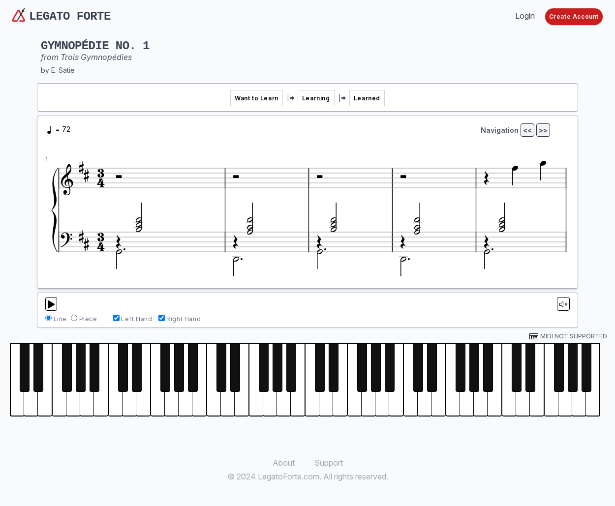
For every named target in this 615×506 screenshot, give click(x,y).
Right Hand (183, 319)
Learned (367, 98)
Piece (88, 319)
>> (543, 130)
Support (328, 463)
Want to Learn (256, 98)
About (284, 463)
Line (60, 319)
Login (525, 16)
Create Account (574, 16)
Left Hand (136, 319)
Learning (316, 98)
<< (527, 130)
